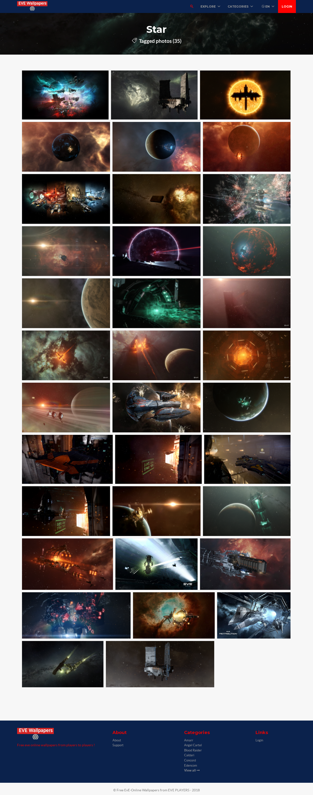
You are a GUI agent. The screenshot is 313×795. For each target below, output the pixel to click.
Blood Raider (193, 750)
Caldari (189, 755)
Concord (190, 760)
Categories (240, 6)
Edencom (190, 765)
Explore (210, 6)
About (116, 740)
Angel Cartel (193, 745)
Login (287, 6)
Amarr (188, 740)
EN (268, 6)
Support (117, 745)
